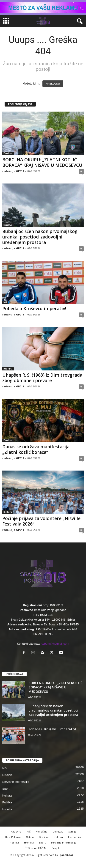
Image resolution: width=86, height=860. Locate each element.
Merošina (41, 831)
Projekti (56, 848)
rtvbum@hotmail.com (55, 643)
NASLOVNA (53, 83)
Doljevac (58, 831)
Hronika (8, 368)
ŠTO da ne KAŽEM (35, 848)
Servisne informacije (15, 781)
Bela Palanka (13, 837)
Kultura (7, 512)
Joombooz (66, 855)
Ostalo (30, 837)
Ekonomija (74, 837)
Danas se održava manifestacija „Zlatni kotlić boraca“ (35, 449)
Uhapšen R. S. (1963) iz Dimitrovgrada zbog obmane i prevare (42, 377)
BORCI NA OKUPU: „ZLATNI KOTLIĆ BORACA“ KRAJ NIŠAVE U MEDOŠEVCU (42, 162)
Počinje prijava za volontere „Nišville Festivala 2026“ (41, 521)
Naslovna (16, 831)
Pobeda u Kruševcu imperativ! (34, 309)
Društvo (8, 153)
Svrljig (72, 831)
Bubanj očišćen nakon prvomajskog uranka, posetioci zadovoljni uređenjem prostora (40, 236)
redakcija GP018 (13, 171)
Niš (5, 302)
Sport (5, 788)
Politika (7, 802)
